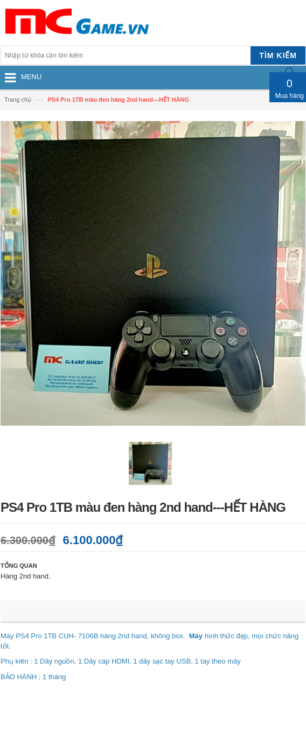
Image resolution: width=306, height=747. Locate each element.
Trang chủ (17, 99)
